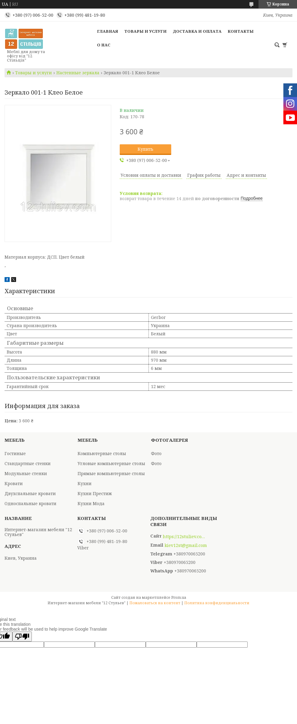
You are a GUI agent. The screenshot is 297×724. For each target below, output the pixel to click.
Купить (145, 149)
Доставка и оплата (197, 31)
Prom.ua (178, 597)
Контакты (241, 31)
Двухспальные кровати (30, 493)
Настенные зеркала (77, 72)
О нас (103, 45)
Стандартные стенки (28, 463)
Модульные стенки (26, 473)
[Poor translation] (22, 637)
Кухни (85, 483)
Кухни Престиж (95, 493)
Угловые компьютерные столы (111, 463)
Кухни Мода (91, 503)
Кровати (14, 483)
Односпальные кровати (30, 503)
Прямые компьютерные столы (111, 473)
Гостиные (15, 453)
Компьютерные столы (102, 453)
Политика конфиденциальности (216, 602)
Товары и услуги (145, 31)
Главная (107, 31)
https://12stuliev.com (184, 536)
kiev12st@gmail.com (186, 545)
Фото (156, 453)
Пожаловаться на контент (154, 602)
